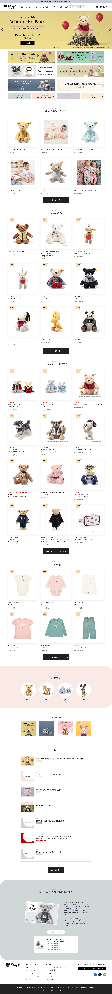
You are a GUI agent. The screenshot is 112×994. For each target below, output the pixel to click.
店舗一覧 (28, 967)
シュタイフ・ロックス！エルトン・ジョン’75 (82, 494)
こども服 (45, 7)
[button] (2, 29)
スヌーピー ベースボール (83, 448)
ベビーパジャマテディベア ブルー (85, 190)
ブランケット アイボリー (78, 604)
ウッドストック (46, 339)
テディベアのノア (47, 190)
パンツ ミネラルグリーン (80, 646)
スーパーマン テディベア (45, 297)
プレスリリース (42, 987)
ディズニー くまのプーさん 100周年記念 (88, 403)
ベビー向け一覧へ (56, 200)
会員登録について (52, 973)
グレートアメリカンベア (14, 539)
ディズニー (83, 691)
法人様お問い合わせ (30, 987)
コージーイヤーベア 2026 (17, 251)
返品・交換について (53, 979)
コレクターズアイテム (35, 7)
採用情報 (50, 987)
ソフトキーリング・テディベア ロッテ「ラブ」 (17, 297)
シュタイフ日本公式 (10, 7)
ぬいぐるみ (24, 7)
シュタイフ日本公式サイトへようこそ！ (58, 967)
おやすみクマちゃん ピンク (17, 190)
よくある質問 (51, 970)
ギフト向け (53, 7)
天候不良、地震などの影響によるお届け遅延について (56, 1)
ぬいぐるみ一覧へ (56, 351)
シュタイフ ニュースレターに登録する (92, 968)
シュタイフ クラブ (31, 970)
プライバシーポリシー (72, 987)
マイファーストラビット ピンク (52, 149)
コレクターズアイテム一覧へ (56, 551)
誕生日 (46, 691)
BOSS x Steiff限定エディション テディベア (18, 494)
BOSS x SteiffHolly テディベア (51, 253)
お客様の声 (29, 979)
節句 (65, 691)
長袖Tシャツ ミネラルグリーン (47, 646)
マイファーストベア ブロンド (18, 149)
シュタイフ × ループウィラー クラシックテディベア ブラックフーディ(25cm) (55, 539)
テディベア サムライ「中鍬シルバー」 (48, 404)
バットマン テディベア (78, 297)
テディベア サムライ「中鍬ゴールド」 (15, 404)
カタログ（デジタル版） (33, 976)
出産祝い (28, 691)
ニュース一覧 (30, 973)
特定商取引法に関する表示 (87, 987)
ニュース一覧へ (56, 870)
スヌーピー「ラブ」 (11, 340)
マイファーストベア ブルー (83, 149)
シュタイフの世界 (63, 7)
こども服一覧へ (56, 657)
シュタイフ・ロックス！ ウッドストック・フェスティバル (52, 449)
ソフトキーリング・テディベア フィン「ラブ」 (83, 252)
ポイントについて (52, 976)
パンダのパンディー (81, 339)
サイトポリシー (60, 987)
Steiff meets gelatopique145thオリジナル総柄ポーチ (84, 538)
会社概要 (19, 987)
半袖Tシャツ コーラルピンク (13, 646)
